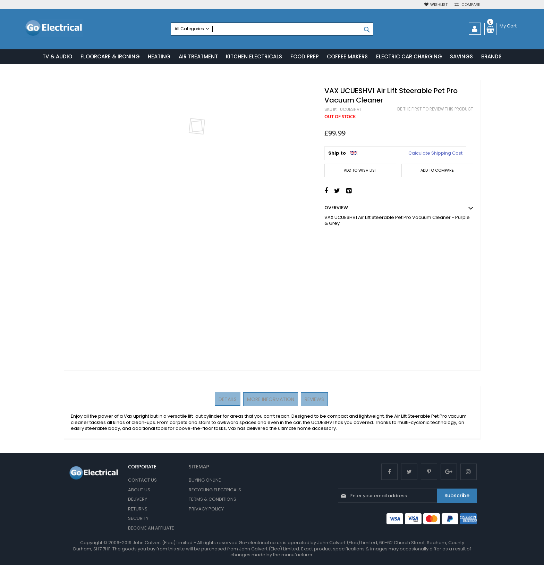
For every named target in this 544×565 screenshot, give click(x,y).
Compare (470, 4)
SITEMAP (199, 466)
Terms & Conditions (212, 499)
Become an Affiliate (151, 528)
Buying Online (205, 480)
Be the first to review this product (435, 110)
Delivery (137, 499)
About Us (139, 489)
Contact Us (142, 480)
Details (228, 399)
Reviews (313, 399)
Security (138, 518)
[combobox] (272, 29)
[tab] (228, 400)
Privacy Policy (206, 509)
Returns (137, 509)
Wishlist (439, 4)
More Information (270, 399)
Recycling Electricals (215, 489)
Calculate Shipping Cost (435, 154)
